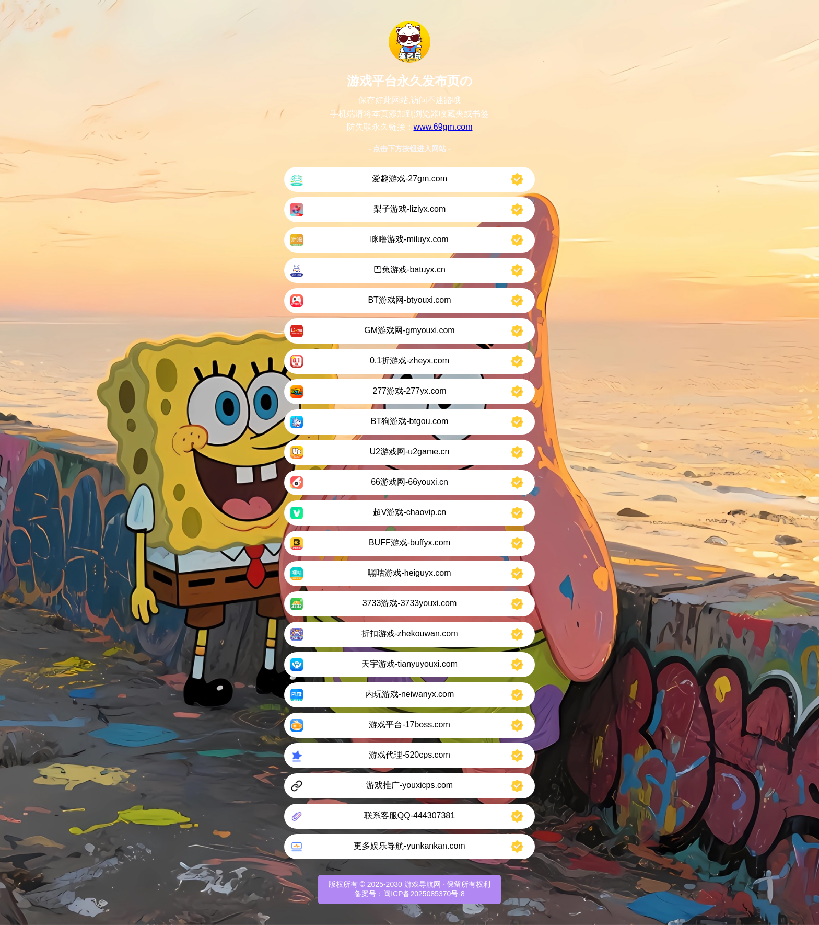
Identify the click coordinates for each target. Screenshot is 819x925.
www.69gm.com (443, 126)
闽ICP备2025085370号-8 (424, 893)
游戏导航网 (422, 884)
